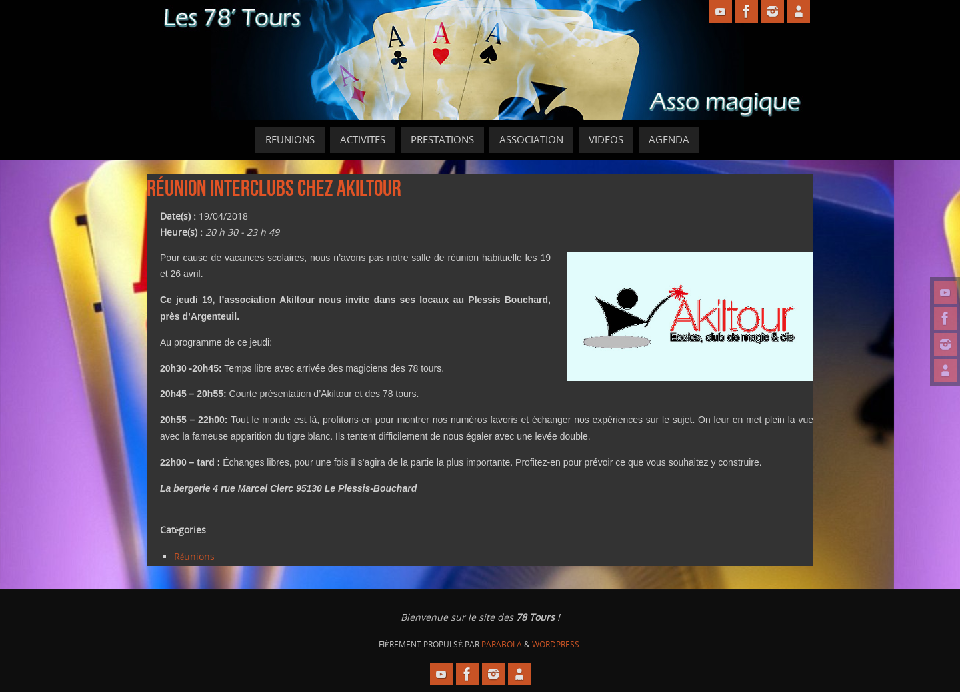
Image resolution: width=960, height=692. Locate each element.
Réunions (194, 556)
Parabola (501, 644)
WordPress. (556, 644)
